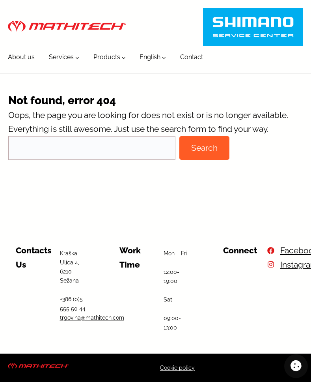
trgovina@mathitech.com (92, 318)
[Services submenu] (77, 57)
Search (204, 148)
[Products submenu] (124, 57)
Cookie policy (177, 368)
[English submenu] (164, 57)
